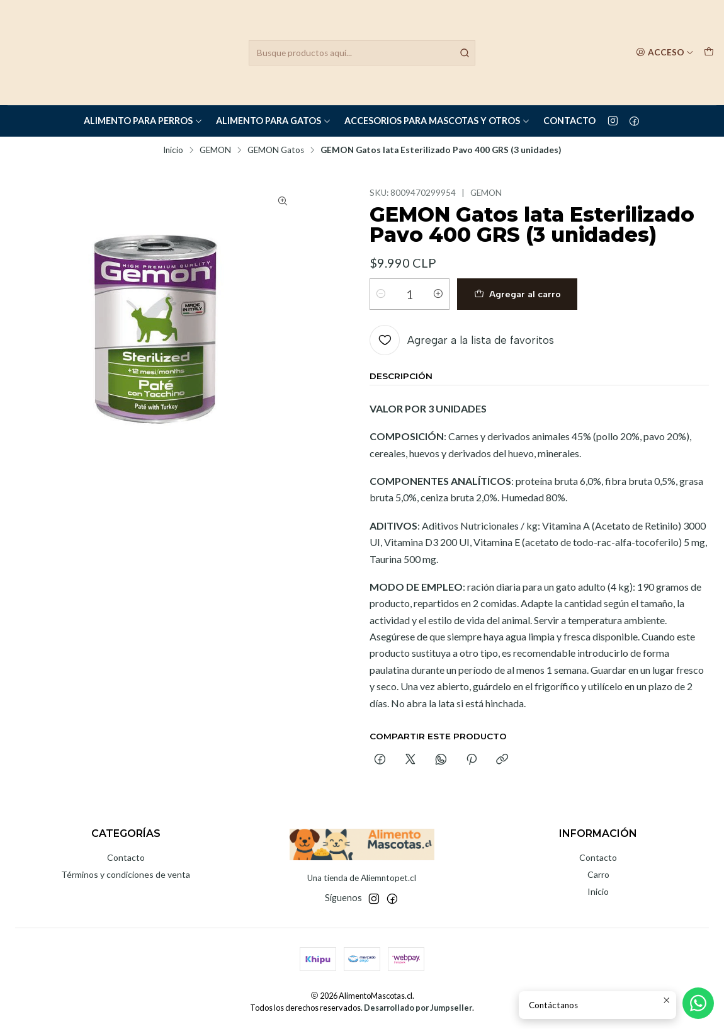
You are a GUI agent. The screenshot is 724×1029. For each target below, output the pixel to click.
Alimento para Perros (143, 120)
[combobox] (362, 52)
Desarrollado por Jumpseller (418, 1008)
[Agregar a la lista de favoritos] (462, 340)
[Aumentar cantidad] (438, 294)
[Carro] (708, 52)
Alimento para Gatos (273, 120)
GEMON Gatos (275, 150)
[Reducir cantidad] (381, 294)
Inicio (173, 150)
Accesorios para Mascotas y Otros (437, 120)
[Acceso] (665, 52)
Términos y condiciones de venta (125, 874)
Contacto (569, 120)
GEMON (215, 150)
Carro (598, 874)
